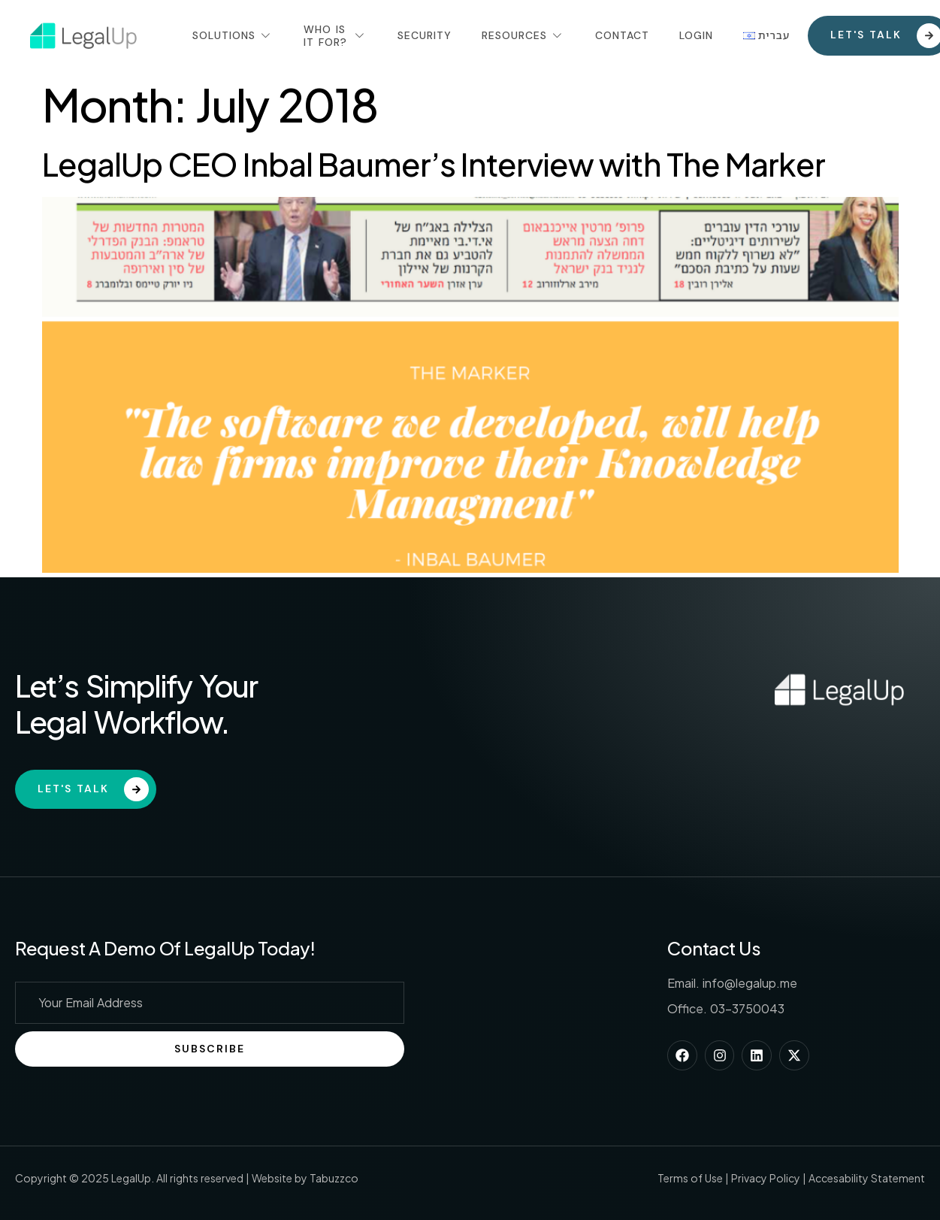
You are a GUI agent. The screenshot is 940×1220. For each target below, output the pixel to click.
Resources (523, 36)
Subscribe (209, 1048)
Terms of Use (690, 1178)
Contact (622, 35)
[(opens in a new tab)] (470, 568)
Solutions (233, 36)
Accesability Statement (867, 1178)
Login (696, 35)
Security (424, 35)
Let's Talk (93, 789)
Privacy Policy (765, 1178)
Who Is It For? (335, 36)
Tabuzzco (334, 1178)
